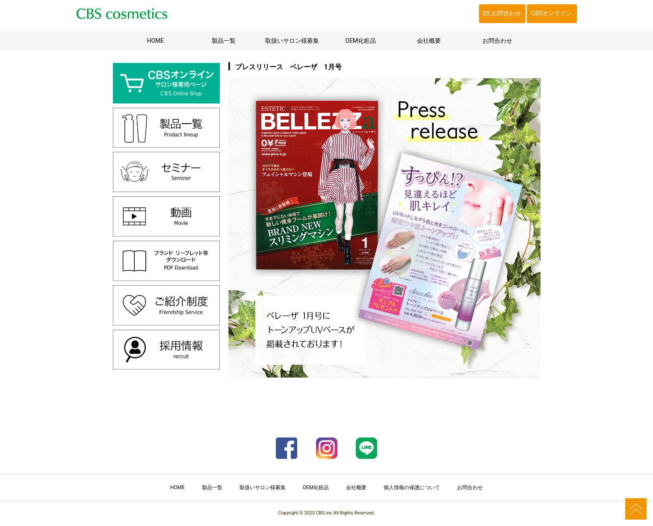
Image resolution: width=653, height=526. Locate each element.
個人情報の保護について (412, 488)
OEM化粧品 (361, 40)
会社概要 (429, 40)
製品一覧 (224, 40)
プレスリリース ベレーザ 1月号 (288, 67)
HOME (166, 40)
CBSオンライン (551, 13)
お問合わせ (506, 13)
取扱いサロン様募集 (292, 40)
